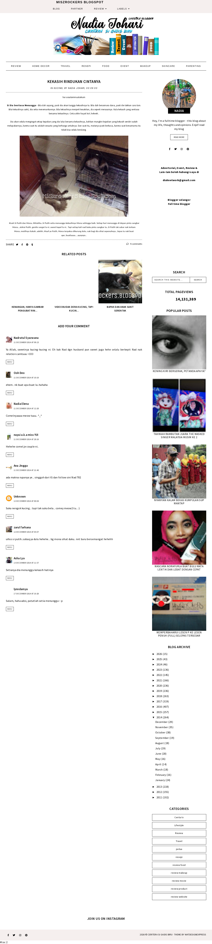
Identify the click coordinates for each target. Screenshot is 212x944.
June (158, 753)
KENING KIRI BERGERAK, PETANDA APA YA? (179, 371)
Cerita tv (179, 817)
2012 (159, 792)
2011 (159, 797)
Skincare (168, 66)
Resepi (86, 66)
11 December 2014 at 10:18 (26, 377)
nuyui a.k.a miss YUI (26, 435)
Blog (56, 9)
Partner (77, 9)
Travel (66, 66)
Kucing (58, 88)
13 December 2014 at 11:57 (26, 563)
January (160, 780)
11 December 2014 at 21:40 (26, 470)
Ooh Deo (19, 373)
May (158, 759)
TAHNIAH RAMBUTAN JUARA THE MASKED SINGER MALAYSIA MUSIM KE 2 (179, 435)
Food (105, 66)
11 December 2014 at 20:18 (26, 439)
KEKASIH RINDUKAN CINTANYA (74, 81)
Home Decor (41, 66)
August (159, 743)
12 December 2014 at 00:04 (26, 501)
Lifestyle (179, 825)
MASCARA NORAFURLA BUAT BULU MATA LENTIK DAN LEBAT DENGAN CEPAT (179, 568)
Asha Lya (19, 558)
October (160, 732)
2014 (159, 717)
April (158, 764)
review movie (179, 880)
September (162, 737)
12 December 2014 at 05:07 (26, 532)
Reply (9, 362)
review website (179, 896)
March (159, 769)
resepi (179, 857)
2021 (159, 680)
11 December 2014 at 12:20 (26, 408)
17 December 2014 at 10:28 (26, 593)
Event (125, 66)
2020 (159, 685)
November (162, 727)
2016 (159, 706)
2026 (159, 654)
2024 (159, 664)
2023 (159, 669)
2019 (159, 691)
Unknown (20, 496)
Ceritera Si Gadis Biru (160, 934)
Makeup (145, 66)
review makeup (179, 872)
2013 (159, 786)
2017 (159, 701)
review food (179, 865)
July (158, 748)
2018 (159, 696)
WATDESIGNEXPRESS (195, 934)
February (161, 774)
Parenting (193, 66)
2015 (159, 712)
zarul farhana (22, 527)
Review (99, 9)
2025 (159, 659)
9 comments (134, 243)
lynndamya (21, 589)
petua (179, 849)
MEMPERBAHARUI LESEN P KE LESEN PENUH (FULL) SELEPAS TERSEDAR (179, 634)
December (161, 722)
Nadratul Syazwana (26, 338)
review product (179, 888)
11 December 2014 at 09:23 (26, 342)
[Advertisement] (179, 242)
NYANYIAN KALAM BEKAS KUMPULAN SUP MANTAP (179, 501)
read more (179, 137)
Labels (122, 9)
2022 (159, 675)
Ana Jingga (21, 466)
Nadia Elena (21, 404)
